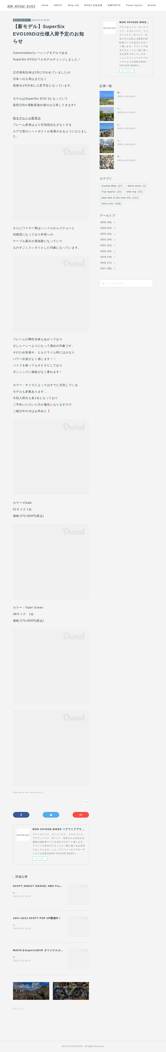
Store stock (137, 186)
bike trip (135, 192)
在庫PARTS (137, 5)
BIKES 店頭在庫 (116, 5)
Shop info (96, 5)
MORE (152, 5)
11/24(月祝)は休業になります (133, 124)
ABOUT (81, 5)
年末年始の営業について (130, 92)
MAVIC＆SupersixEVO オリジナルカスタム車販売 (45, 950)
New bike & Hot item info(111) (28, 792)
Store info (111, 203)
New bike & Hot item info (22, 20)
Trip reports (112, 192)
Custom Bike (112, 186)
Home (68, 5)
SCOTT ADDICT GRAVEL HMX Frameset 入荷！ (45, 886)
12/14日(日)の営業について (132, 108)
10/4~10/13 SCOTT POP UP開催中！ (37, 918)
